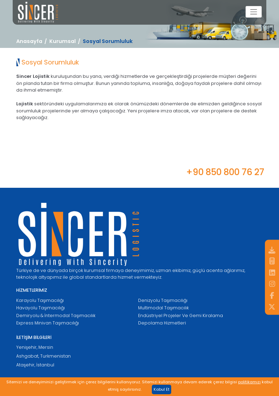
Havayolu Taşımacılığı (40, 308)
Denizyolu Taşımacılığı (162, 300)
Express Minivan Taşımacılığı (47, 323)
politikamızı (249, 382)
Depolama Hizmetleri (162, 323)
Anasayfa (29, 41)
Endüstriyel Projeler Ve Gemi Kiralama (180, 315)
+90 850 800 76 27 (225, 172)
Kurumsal (62, 41)
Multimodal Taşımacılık (163, 308)
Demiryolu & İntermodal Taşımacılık (55, 315)
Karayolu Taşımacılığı (40, 300)
